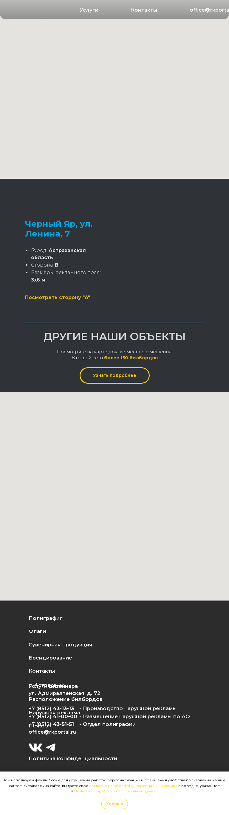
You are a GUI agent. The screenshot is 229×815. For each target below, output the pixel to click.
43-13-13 (63, 708)
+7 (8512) (41, 724)
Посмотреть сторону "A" (57, 297)
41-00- (61, 716)
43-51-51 (63, 724)
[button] (89, 10)
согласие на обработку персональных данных (133, 785)
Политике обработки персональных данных (116, 791)
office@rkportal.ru (52, 732)
